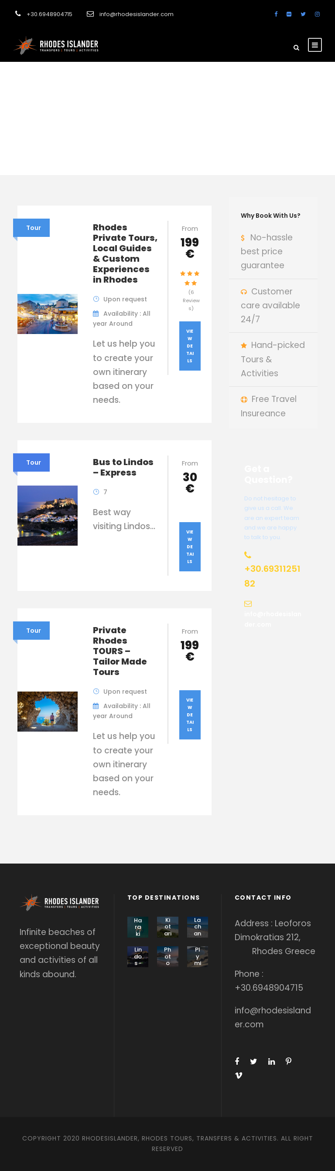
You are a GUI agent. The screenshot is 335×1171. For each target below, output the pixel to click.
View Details (190, 346)
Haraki (138, 927)
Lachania (197, 930)
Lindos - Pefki (138, 963)
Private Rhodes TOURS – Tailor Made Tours (120, 651)
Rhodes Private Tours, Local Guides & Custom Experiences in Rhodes (125, 253)
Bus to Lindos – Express (123, 467)
